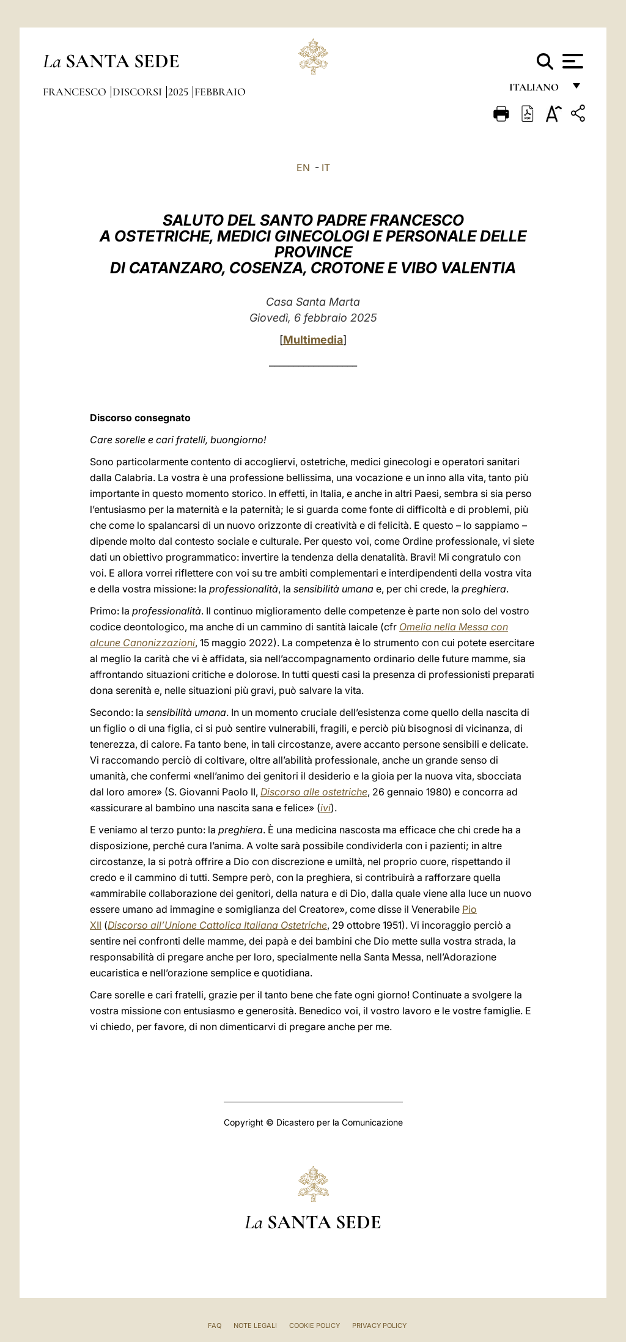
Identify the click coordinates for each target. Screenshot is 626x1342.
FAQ (214, 1325)
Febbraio (220, 91)
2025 (179, 91)
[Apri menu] (571, 61)
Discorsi (138, 91)
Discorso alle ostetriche (313, 792)
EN (303, 167)
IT (326, 167)
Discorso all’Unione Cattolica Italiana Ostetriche (217, 925)
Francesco (76, 91)
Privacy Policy (379, 1325)
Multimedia (313, 339)
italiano (536, 90)
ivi (325, 808)
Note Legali (255, 1325)
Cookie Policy (314, 1325)
